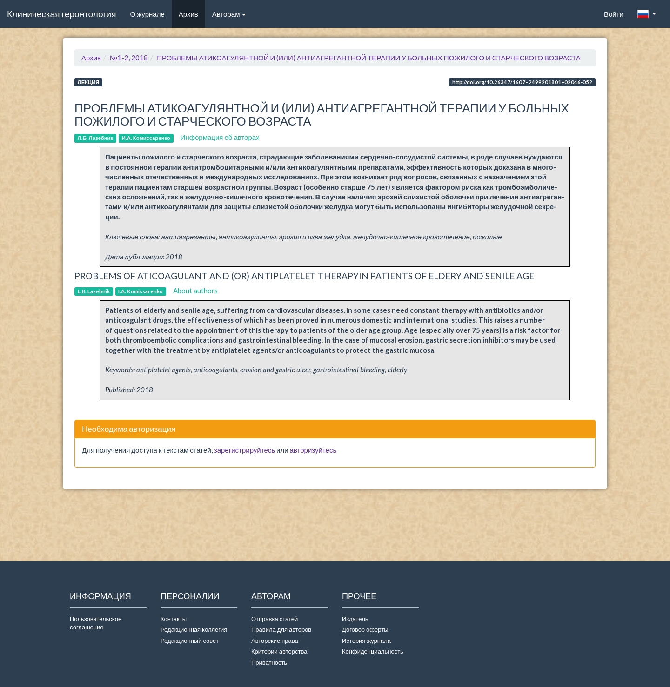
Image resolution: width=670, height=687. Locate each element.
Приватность (270, 662)
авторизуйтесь (313, 450)
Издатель (355, 618)
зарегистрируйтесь (244, 450)
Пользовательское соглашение (95, 623)
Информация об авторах (220, 137)
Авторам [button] (229, 14)
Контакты (174, 618)
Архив (188, 14)
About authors (195, 290)
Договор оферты (365, 629)
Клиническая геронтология (61, 13)
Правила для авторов (281, 629)
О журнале (150, 13)
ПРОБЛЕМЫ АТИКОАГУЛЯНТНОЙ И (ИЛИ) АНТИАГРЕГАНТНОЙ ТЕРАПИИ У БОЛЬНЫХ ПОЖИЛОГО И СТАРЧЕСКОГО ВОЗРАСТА (369, 57)
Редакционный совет (190, 640)
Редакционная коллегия (194, 629)
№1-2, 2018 (129, 57)
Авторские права (274, 640)
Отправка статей (274, 618)
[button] (646, 14)
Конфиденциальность (372, 651)
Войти (613, 14)
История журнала (366, 640)
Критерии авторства (279, 651)
